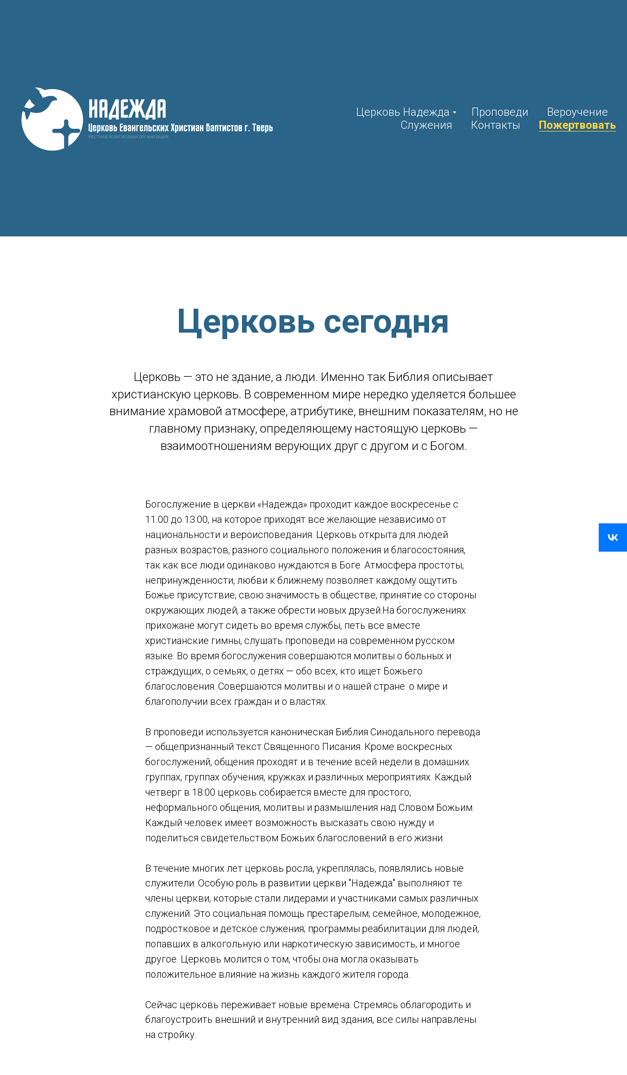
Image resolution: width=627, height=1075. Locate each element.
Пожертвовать (577, 125)
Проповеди (500, 111)
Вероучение (577, 111)
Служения (426, 125)
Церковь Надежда (403, 111)
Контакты (495, 125)
